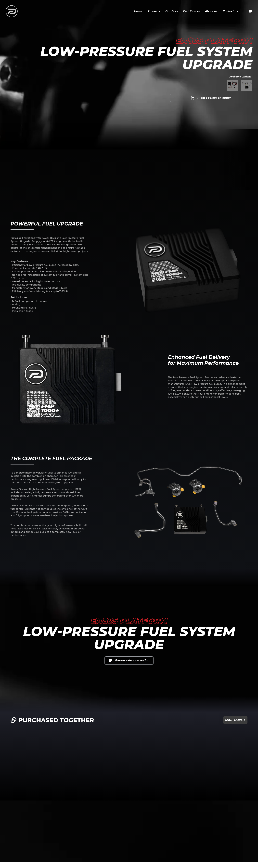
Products (154, 11)
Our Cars (171, 11)
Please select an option (211, 98)
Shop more (235, 720)
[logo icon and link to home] (12, 11)
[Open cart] (250, 11)
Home (138, 11)
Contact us (230, 11)
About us (211, 11)
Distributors (191, 11)
